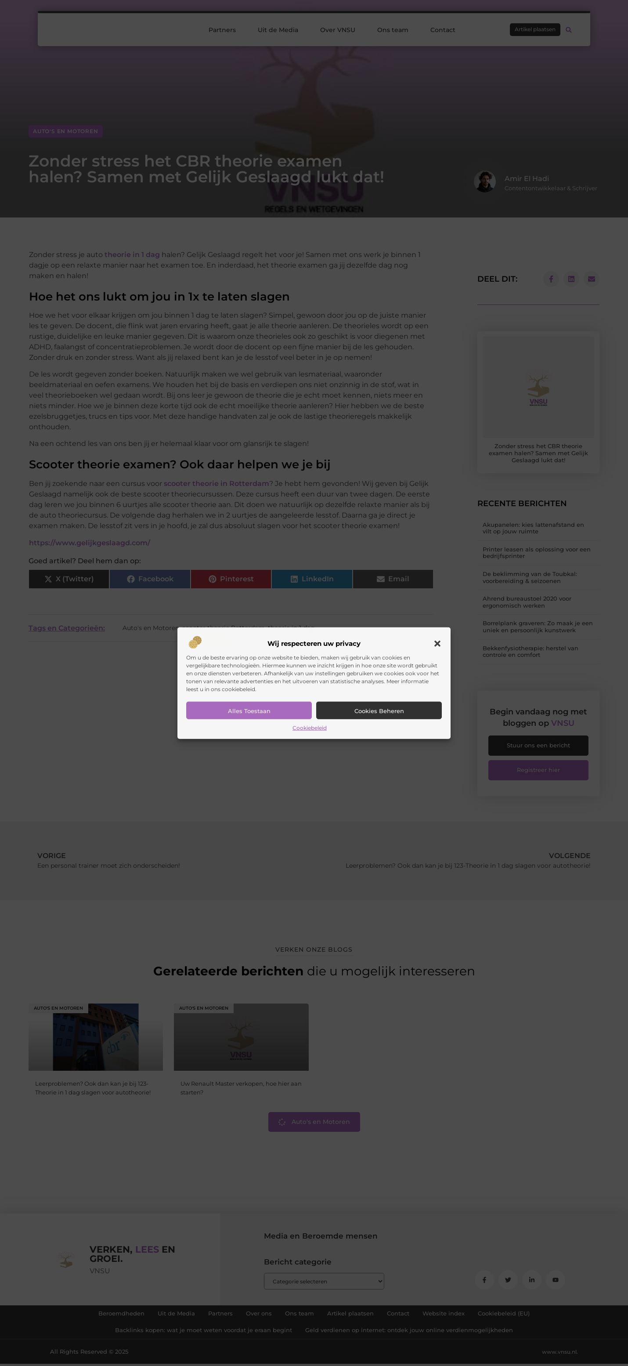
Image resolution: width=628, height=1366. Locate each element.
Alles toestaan (249, 710)
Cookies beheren (379, 710)
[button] (437, 643)
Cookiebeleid (309, 728)
